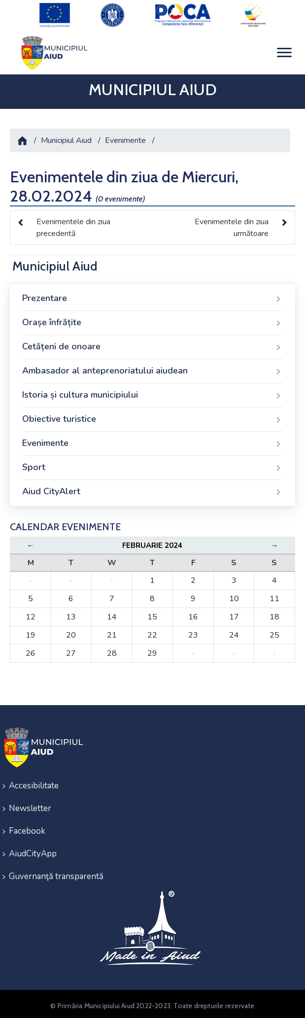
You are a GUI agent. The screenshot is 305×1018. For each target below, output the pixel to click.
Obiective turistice (152, 415)
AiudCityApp (33, 850)
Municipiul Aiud (66, 137)
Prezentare (152, 295)
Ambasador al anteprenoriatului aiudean (152, 367)
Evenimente (125, 137)
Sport (152, 464)
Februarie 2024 (152, 542)
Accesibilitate (34, 782)
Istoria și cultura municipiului (152, 391)
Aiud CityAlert (152, 488)
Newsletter (30, 805)
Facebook (27, 827)
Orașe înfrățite (152, 319)
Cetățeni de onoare (152, 343)
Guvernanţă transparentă (56, 873)
